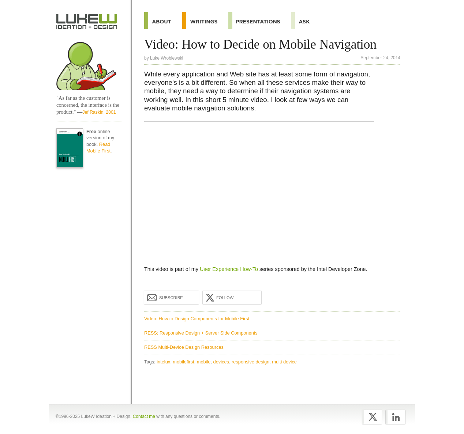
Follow (218, 298)
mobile (204, 362)
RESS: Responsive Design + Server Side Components (201, 333)
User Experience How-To (229, 269)
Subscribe (165, 297)
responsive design (250, 362)
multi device (284, 362)
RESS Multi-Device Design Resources (184, 347)
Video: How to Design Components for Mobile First (196, 318)
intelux (163, 362)
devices (221, 362)
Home (86, 21)
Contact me (144, 416)
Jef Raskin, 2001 (99, 112)
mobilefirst (183, 362)
